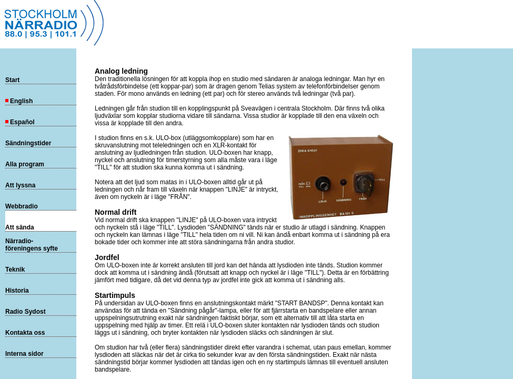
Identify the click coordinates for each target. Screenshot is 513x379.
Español (20, 122)
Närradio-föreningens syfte (31, 244)
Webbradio (21, 206)
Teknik (15, 269)
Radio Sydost (25, 311)
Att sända (19, 227)
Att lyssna (20, 185)
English (19, 101)
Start (12, 80)
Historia (17, 290)
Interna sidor (24, 353)
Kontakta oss (25, 332)
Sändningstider (28, 143)
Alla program (24, 164)
